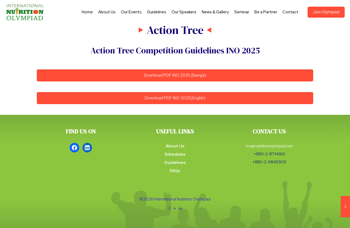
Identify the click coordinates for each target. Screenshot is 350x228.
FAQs (175, 171)
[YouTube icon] (175, 208)
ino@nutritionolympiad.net (269, 146)
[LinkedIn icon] (181, 208)
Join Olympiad (326, 12)
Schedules (175, 154)
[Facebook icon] (170, 208)
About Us (175, 146)
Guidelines (175, 162)
